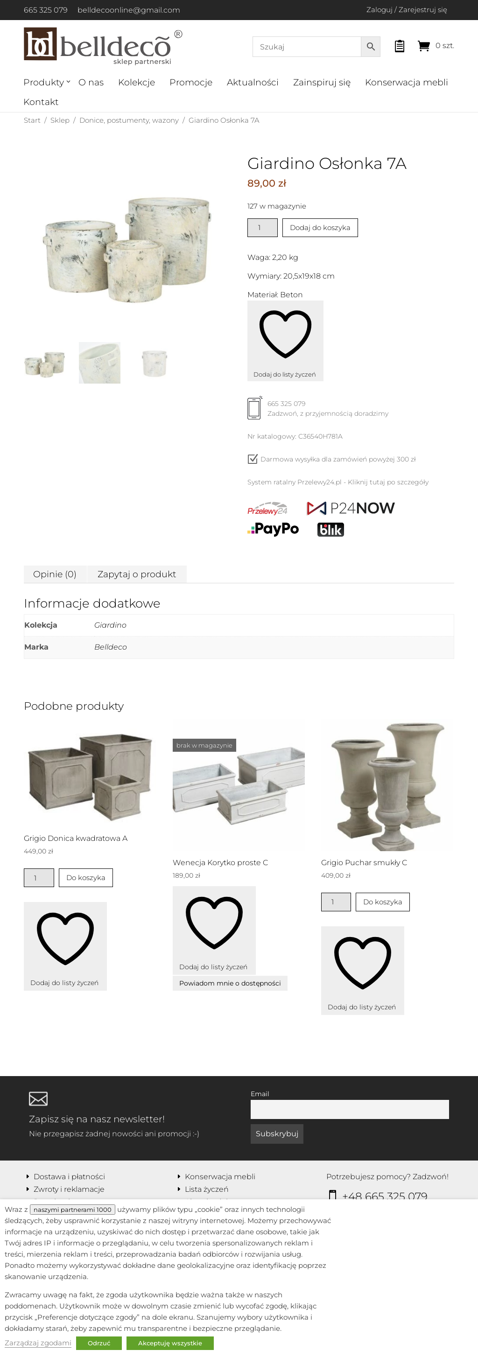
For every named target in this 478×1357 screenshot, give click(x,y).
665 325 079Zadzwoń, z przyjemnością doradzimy (317, 412)
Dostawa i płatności (69, 1176)
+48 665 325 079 (385, 1196)
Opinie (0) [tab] (55, 574)
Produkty (43, 82)
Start (32, 120)
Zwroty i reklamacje (69, 1189)
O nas (91, 82)
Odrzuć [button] (99, 1343)
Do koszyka (85, 877)
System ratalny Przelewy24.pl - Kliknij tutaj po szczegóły (338, 482)
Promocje (190, 82)
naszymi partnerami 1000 (73, 1209)
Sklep (60, 120)
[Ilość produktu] (262, 227)
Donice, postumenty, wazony (129, 120)
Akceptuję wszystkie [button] (170, 1343)
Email (260, 1094)
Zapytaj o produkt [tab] (137, 574)
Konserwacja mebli (406, 82)
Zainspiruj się (322, 82)
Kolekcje (136, 82)
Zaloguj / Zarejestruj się (406, 9)
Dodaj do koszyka (320, 227)
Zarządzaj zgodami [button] (38, 1343)
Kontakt (41, 102)
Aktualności (253, 82)
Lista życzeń (207, 1189)
